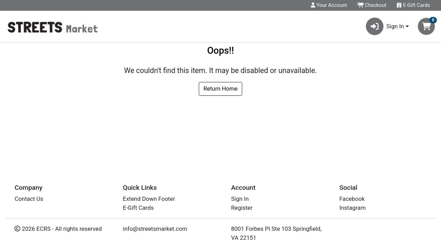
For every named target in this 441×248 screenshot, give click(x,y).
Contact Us (28, 198)
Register (242, 207)
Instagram (352, 207)
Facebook (352, 198)
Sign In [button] (385, 26)
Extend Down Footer (149, 198)
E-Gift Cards (413, 5)
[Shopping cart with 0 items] (426, 26)
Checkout (372, 5)
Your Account (329, 5)
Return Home (220, 88)
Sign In (240, 198)
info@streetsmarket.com (155, 228)
